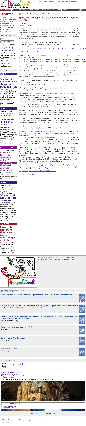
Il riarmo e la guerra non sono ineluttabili (16, 327)
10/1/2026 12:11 (15, 372)
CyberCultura (6, 147)
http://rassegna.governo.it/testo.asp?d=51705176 (37, 171)
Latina (3, 74)
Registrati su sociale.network (43, 413)
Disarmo (6, 14)
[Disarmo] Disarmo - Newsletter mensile (7, 48)
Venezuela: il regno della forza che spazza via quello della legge (8, 83)
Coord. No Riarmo (9, 20)
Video (59, 10)
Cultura (8, 10)
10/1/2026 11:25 (15, 404)
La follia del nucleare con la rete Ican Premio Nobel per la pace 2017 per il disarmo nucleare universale (39, 305)
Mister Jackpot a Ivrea (9, 349)
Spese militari (41, 14)
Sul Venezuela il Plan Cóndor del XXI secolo (8, 198)
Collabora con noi (8, 29)
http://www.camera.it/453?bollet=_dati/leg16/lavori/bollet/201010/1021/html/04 (40, 127)
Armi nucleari (7, 24)
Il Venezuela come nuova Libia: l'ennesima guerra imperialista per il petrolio (8, 233)
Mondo (14, 10)
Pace (2, 10)
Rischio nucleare (8, 25)
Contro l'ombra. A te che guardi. (13, 338)
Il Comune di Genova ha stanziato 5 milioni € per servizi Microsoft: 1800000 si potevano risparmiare (8, 161)
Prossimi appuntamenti (13, 290)
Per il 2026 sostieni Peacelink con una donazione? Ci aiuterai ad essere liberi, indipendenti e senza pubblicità (60, 258)
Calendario (51, 10)
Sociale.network (8, 31)
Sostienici (74, 1)
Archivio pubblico (8, 44)
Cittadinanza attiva (26, 10)
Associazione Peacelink (16, 364)
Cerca (67, 1)
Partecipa (60, 1)
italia (33, 174)
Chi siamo (43, 1)
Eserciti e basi (7, 21)
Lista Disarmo (9, 35)
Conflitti (4, 224)
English (65, 10)
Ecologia (37, 10)
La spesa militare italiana (57, 14)
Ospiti (43, 10)
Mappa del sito (7, 27)
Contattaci (52, 1)
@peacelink (5, 372)
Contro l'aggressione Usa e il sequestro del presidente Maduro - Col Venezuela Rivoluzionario (36, 295)
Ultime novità (7, 18)
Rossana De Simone (25, 25)
